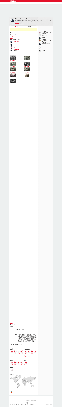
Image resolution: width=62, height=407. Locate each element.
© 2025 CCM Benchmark (33, 400)
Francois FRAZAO (16, 41)
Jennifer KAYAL (44, 46)
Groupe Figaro (28, 400)
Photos (30, 26)
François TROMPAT (16, 49)
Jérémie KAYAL (44, 31)
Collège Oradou (13, 36)
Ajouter (17, 23)
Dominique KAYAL (44, 42)
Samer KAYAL (44, 34)
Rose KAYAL (43, 37)
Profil (17, 26)
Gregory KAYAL (44, 39)
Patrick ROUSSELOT (17, 46)
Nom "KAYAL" (44, 50)
